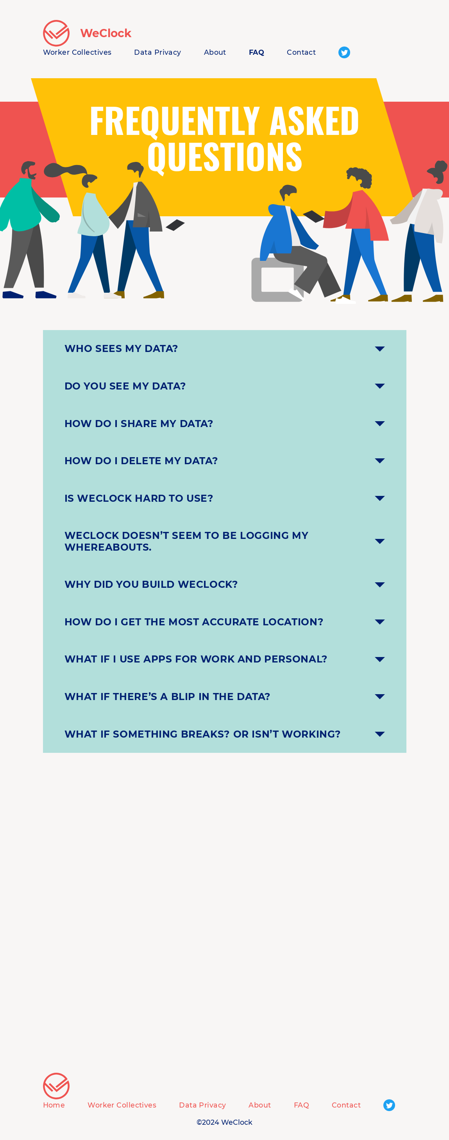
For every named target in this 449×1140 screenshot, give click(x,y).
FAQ (256, 52)
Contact (301, 52)
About (215, 52)
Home (54, 1105)
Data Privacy (157, 52)
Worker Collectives (77, 52)
